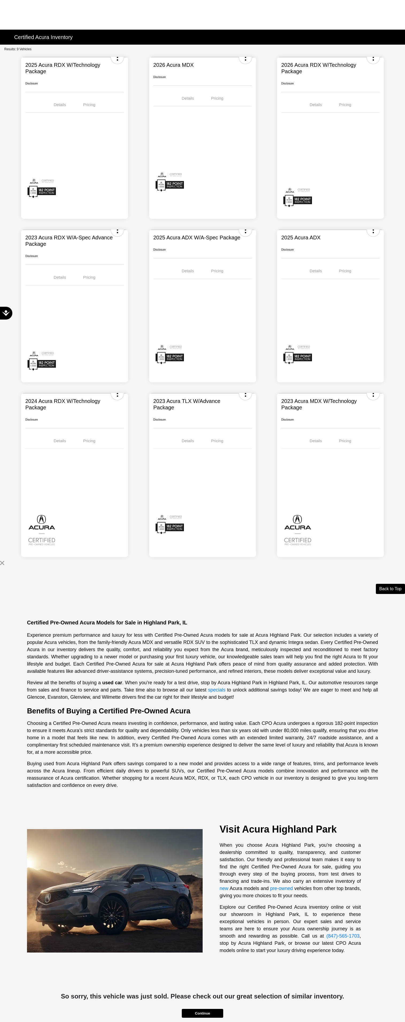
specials (216, 690)
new (224, 888)
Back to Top (390, 588)
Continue (202, 1013)
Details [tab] (60, 104)
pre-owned (281, 888)
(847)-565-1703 (343, 936)
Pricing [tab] (89, 104)
